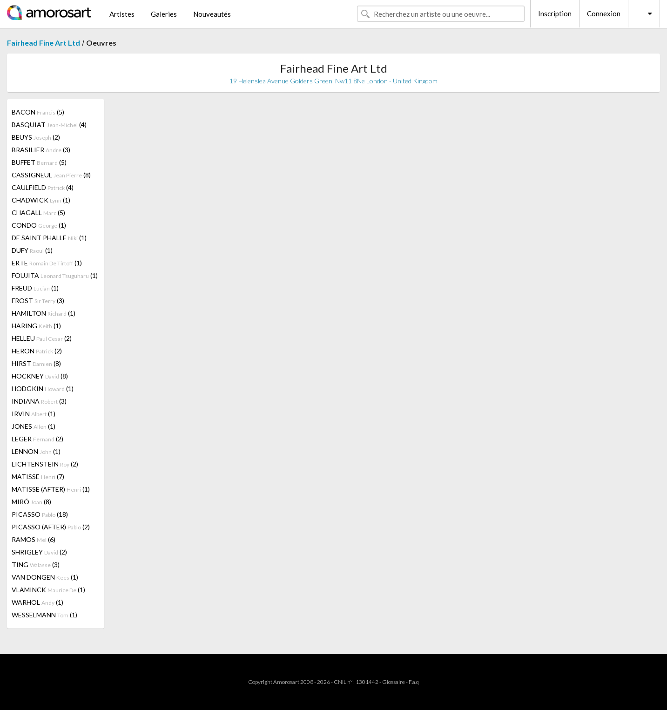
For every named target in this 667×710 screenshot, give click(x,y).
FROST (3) (38, 300)
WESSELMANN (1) (44, 615)
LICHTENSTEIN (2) (45, 464)
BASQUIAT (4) (49, 124)
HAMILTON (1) (43, 313)
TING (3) (36, 564)
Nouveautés (212, 14)
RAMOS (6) (33, 539)
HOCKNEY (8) (40, 376)
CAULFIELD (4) (43, 187)
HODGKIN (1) (43, 388)
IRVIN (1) (33, 414)
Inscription (555, 13)
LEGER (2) (37, 439)
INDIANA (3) (39, 401)
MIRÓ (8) (31, 502)
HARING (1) (36, 326)
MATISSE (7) (38, 476)
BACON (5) (38, 112)
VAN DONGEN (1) (45, 577)
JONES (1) (33, 426)
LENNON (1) (36, 451)
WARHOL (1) (37, 602)
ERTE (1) (47, 263)
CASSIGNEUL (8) (51, 175)
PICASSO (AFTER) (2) (51, 527)
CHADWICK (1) (41, 200)
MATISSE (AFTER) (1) (51, 489)
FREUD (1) (35, 288)
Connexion (603, 13)
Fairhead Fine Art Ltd (43, 42)
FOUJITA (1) (55, 275)
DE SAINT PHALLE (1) (49, 238)
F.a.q (414, 681)
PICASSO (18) (40, 514)
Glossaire (393, 681)
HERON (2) (37, 351)
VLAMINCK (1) (48, 590)
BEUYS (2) (36, 137)
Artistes (122, 14)
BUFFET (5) (39, 162)
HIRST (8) (36, 363)
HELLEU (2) (42, 338)
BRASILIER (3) (41, 150)
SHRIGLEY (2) (39, 552)
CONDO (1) (39, 225)
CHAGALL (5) (38, 212)
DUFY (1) (32, 250)
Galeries (164, 14)
